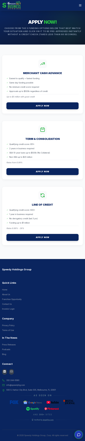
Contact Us (7, 304)
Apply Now (42, 106)
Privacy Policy (8, 325)
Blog (4, 354)
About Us (6, 294)
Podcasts (6, 349)
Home (4, 289)
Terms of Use (8, 330)
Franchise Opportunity (12, 299)
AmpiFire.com (48, 420)
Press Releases (9, 344)
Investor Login (8, 309)
